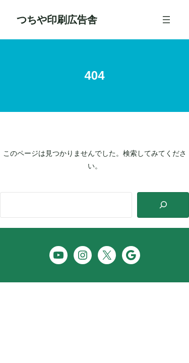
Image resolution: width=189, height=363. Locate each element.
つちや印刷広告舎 (57, 19)
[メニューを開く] (166, 20)
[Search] (163, 205)
